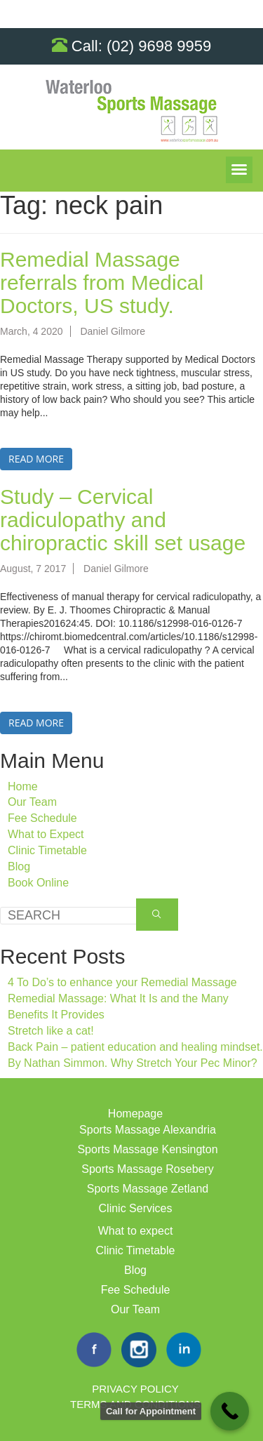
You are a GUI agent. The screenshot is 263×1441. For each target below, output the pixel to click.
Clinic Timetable (47, 850)
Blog (19, 866)
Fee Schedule (42, 818)
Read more (36, 458)
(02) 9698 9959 (159, 46)
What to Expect (46, 834)
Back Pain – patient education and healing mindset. (135, 1047)
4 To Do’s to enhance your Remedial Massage (122, 982)
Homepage (135, 1114)
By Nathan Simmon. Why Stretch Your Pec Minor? (132, 1063)
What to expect (135, 1231)
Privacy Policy (135, 1389)
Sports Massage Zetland (147, 1189)
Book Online (38, 883)
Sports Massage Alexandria (147, 1130)
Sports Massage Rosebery (147, 1169)
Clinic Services (136, 1208)
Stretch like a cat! (51, 1031)
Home (23, 786)
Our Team (32, 802)
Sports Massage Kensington (147, 1149)
